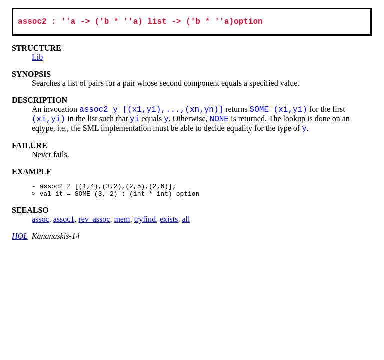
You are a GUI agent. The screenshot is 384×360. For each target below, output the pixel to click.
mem (122, 224)
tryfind (145, 224)
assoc (41, 224)
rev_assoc (94, 224)
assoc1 (64, 224)
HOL (20, 241)
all (186, 224)
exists (169, 224)
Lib (37, 59)
